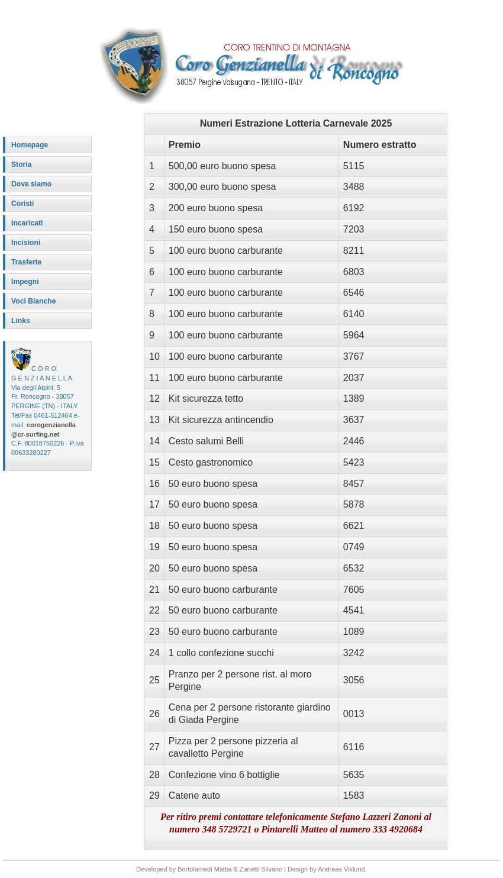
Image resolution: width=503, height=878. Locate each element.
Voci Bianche (33, 301)
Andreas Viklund (341, 869)
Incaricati (27, 223)
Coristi (22, 203)
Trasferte (26, 262)
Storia (21, 164)
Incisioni (25, 242)
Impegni (25, 281)
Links (20, 321)
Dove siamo (31, 184)
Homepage (29, 145)
